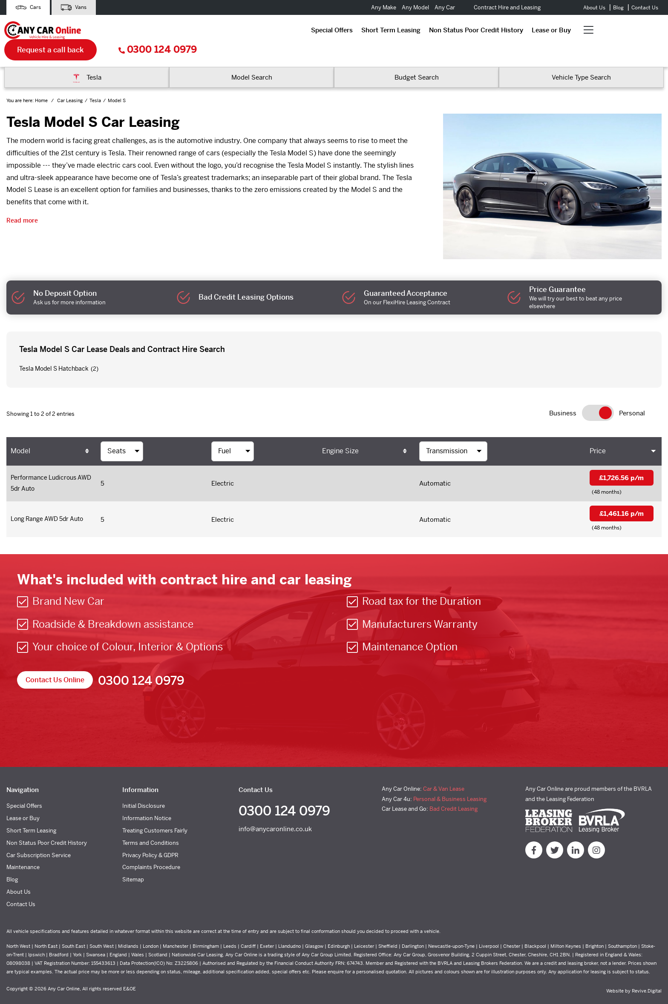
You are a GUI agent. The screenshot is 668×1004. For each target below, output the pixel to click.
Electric (222, 466)
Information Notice (146, 803)
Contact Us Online (55, 665)
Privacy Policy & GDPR (150, 840)
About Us (594, 7)
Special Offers (139, 32)
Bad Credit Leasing (453, 794)
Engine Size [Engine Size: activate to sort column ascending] (340, 433)
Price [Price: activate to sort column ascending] (598, 433)
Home (42, 83)
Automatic (435, 466)
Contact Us (644, 7)
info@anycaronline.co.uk (275, 815)
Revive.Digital (647, 975)
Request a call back (517, 32)
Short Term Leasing (198, 32)
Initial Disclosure (143, 791)
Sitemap (133, 864)
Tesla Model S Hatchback (54, 351)
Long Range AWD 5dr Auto (51, 504)
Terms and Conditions (150, 827)
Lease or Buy (358, 32)
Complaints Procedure (151, 852)
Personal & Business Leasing (450, 783)
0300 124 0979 (624, 32)
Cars (29, 7)
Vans (78, 7)
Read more (22, 202)
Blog (618, 7)
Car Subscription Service (38, 840)
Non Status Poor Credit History (283, 32)
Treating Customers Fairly (154, 815)
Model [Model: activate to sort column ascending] (20, 433)
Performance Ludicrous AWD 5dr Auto (46, 466)
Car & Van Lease (443, 774)
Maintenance (23, 852)
